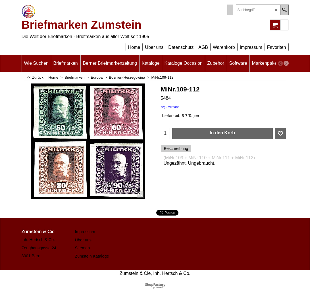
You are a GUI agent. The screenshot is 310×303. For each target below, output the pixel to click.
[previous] (280, 63)
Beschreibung (176, 148)
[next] (286, 63)
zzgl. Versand (170, 106)
